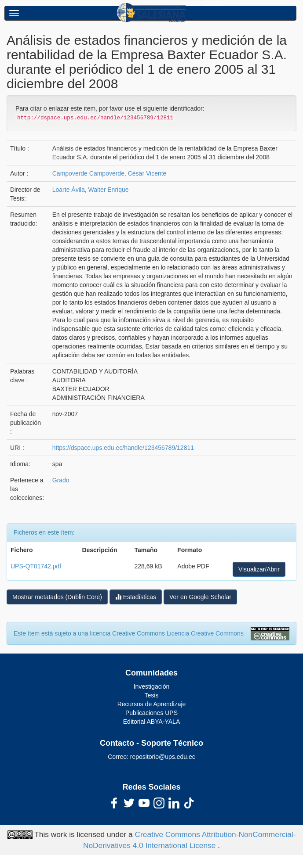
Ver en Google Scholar (200, 596)
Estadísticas (135, 596)
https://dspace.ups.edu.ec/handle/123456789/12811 (123, 447)
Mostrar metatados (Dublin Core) (57, 596)
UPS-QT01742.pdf (36, 566)
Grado (60, 480)
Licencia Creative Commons (205, 633)
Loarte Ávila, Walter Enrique (90, 189)
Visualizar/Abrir (259, 569)
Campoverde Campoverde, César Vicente (109, 173)
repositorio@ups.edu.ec (162, 756)
